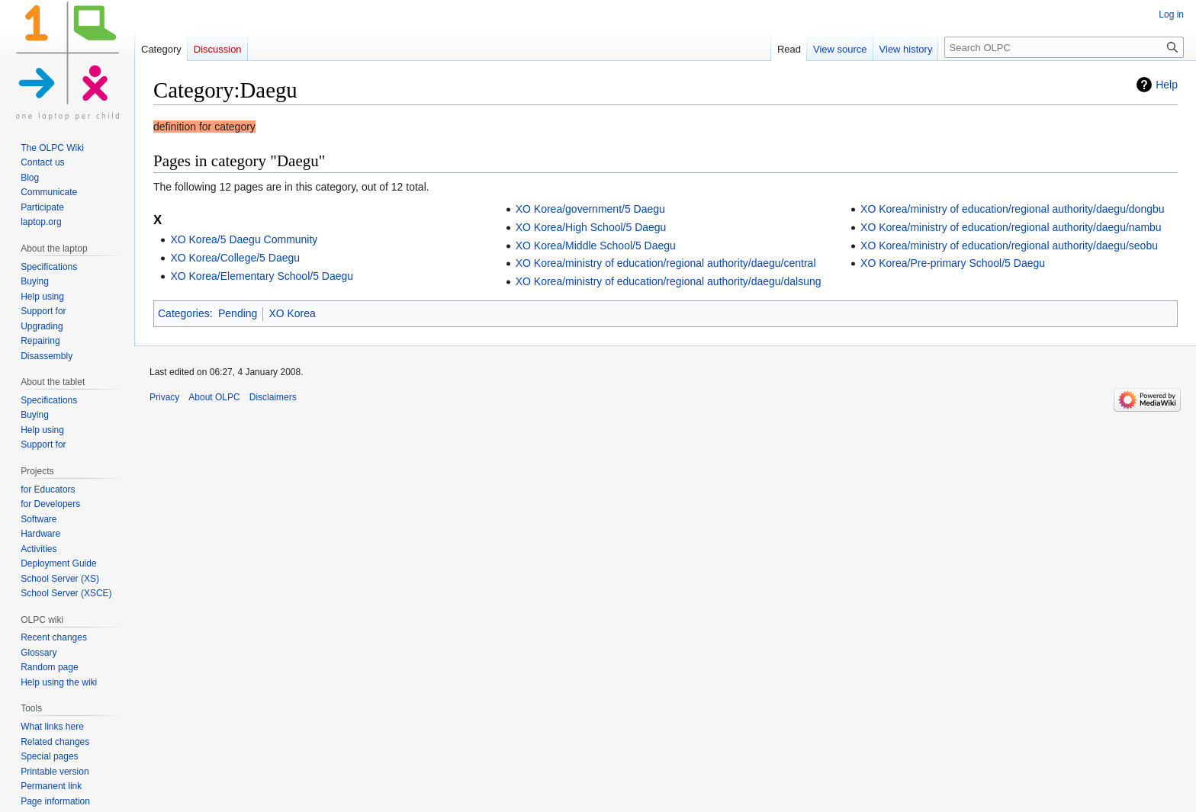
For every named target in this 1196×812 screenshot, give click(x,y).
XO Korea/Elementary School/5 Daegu (261, 276)
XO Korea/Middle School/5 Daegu (596, 245)
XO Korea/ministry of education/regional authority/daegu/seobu (1009, 245)
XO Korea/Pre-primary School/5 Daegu (952, 263)
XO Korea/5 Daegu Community (243, 239)
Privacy (164, 397)
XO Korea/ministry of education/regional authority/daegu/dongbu (1012, 209)
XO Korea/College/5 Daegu (235, 258)
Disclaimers (273, 397)
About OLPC (214, 397)
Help (1167, 85)
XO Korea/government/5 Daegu (590, 209)
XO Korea (291, 313)
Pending (237, 313)
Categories (184, 313)
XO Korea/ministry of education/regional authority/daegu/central (666, 263)
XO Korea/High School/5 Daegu (591, 227)
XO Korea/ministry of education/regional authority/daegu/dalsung (668, 281)
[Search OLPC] (1064, 47)
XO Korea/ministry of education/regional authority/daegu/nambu (1011, 227)
